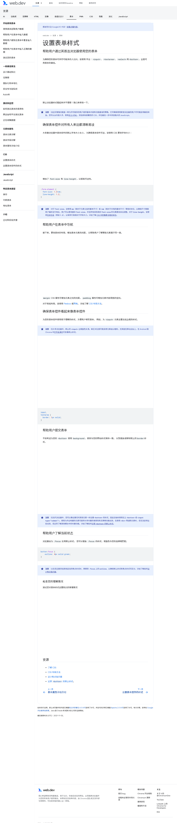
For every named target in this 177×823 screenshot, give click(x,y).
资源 (5, 11)
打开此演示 (58, 332)
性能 (101, 16)
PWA (81, 16)
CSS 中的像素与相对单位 (106, 215)
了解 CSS (52, 667)
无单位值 (50, 215)
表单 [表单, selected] (71, 16)
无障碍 (25, 16)
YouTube (160, 800)
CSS (91, 16)
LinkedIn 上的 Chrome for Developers (162, 806)
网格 (76, 303)
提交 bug (121, 793)
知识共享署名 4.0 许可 (77, 708)
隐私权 (13, 16)
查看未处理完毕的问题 (126, 798)
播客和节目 (141, 806)
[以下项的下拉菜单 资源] (42, 3)
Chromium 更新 (143, 797)
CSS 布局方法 (95, 303)
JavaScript (123, 16)
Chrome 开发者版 (144, 793)
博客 (81, 3)
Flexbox (67, 303)
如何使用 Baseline (66, 3)
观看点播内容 (72, 27)
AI (4, 16)
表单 (61, 35)
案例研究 (92, 3)
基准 (51, 3)
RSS (158, 812)
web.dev (46, 35)
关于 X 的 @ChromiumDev (163, 794)
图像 (46, 16)
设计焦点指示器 (55, 677)
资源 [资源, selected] (37, 3)
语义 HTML (73, 115)
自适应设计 (59, 16)
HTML (36, 16)
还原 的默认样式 (102, 524)
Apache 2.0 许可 (117, 708)
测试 (110, 16)
